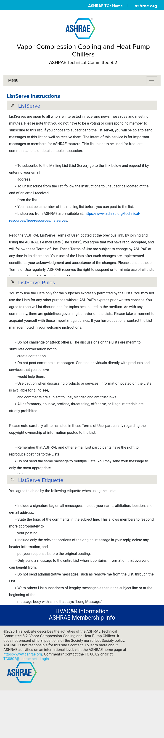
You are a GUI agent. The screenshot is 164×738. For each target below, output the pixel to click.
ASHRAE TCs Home (105, 6)
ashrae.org (146, 5)
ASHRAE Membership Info (82, 651)
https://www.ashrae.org (22, 688)
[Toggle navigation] (151, 80)
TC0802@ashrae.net (20, 692)
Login (44, 692)
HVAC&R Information (82, 645)
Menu (13, 80)
